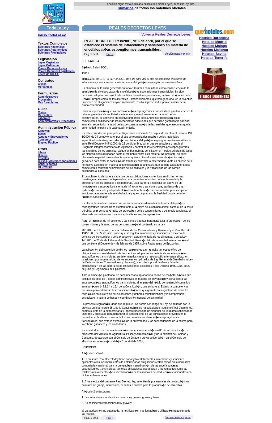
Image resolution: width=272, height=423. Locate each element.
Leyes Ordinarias (49, 65)
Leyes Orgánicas (48, 62)
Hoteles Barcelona (214, 38)
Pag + (110, 54)
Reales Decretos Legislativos (56, 71)
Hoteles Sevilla (214, 54)
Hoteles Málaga (214, 46)
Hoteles (43, 155)
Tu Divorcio (45, 166)
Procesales (45, 99)
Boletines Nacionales (51, 46)
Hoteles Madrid (214, 42)
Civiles (42, 83)
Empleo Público (48, 142)
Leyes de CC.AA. (48, 74)
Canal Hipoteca (47, 164)
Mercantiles (45, 86)
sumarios (126, 8)
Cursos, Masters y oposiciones (57, 161)
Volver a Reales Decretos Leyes (166, 34)
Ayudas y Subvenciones (53, 136)
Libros (42, 152)
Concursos (45, 139)
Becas (42, 133)
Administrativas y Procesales (56, 121)
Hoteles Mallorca (214, 50)
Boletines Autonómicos (52, 49)
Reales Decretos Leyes (52, 68)
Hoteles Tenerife (214, 58)
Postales (43, 158)
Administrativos (48, 96)
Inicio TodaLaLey (52, 35)
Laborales (44, 118)
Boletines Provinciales (52, 52)
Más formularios (48, 102)
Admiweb (44, 130)
